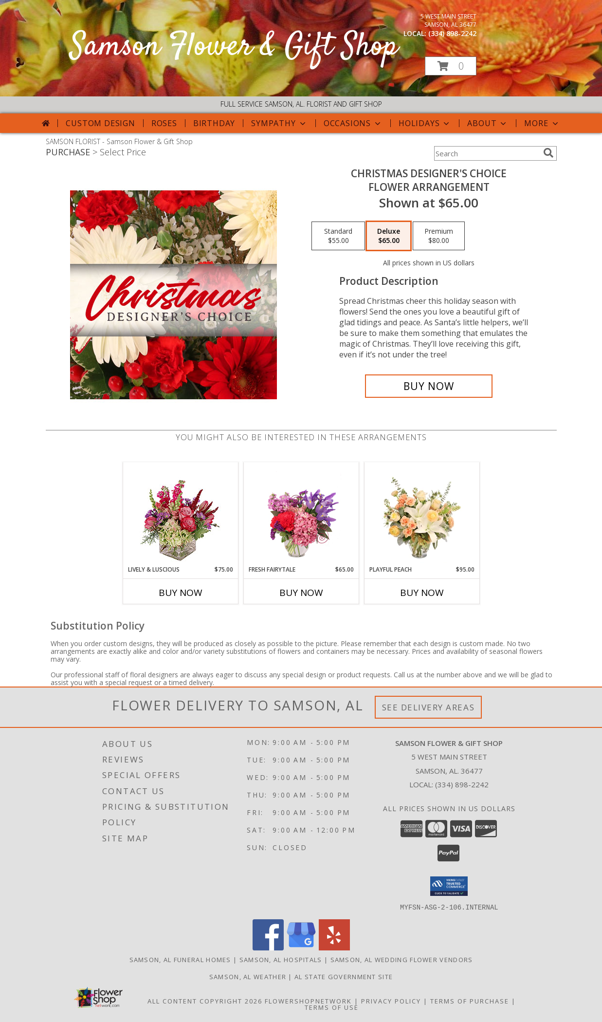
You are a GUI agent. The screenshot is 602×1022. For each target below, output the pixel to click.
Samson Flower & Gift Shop (234, 47)
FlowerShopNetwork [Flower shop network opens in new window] (308, 1000)
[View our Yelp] (334, 947)
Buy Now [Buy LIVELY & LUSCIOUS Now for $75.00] (180, 592)
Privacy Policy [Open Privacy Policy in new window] (391, 1000)
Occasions (353, 123)
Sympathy (279, 123)
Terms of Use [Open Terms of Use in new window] (332, 1007)
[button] (450, 65)
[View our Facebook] (268, 947)
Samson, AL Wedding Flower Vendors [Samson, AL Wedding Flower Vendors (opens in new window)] (401, 959)
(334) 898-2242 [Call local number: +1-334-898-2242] (452, 33)
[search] (548, 153)
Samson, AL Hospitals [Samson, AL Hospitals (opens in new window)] (280, 959)
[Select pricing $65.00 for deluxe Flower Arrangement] (388, 236)
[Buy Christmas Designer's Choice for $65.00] (429, 386)
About (487, 123)
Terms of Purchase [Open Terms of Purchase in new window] (469, 1000)
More (542, 123)
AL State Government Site (343, 976)
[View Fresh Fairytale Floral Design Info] (301, 514)
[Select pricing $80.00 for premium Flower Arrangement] (438, 236)
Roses (164, 123)
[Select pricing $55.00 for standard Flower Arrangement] (338, 236)
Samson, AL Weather (247, 976)
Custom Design (100, 123)
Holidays (425, 123)
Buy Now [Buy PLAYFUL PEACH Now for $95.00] (422, 592)
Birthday (214, 123)
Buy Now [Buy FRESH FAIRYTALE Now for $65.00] (301, 592)
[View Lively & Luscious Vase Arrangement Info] (180, 514)
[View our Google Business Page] (301, 947)
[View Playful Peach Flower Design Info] (421, 514)
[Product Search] (487, 153)
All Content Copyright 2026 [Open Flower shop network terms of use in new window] (204, 1000)
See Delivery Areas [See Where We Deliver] (428, 707)
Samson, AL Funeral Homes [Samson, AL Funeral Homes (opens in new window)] (180, 959)
